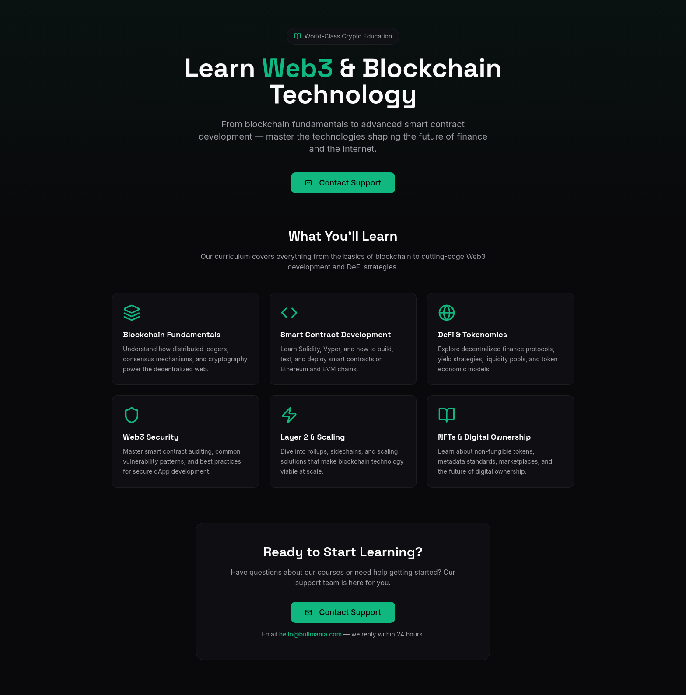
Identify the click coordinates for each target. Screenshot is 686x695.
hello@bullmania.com (310, 634)
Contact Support (343, 182)
